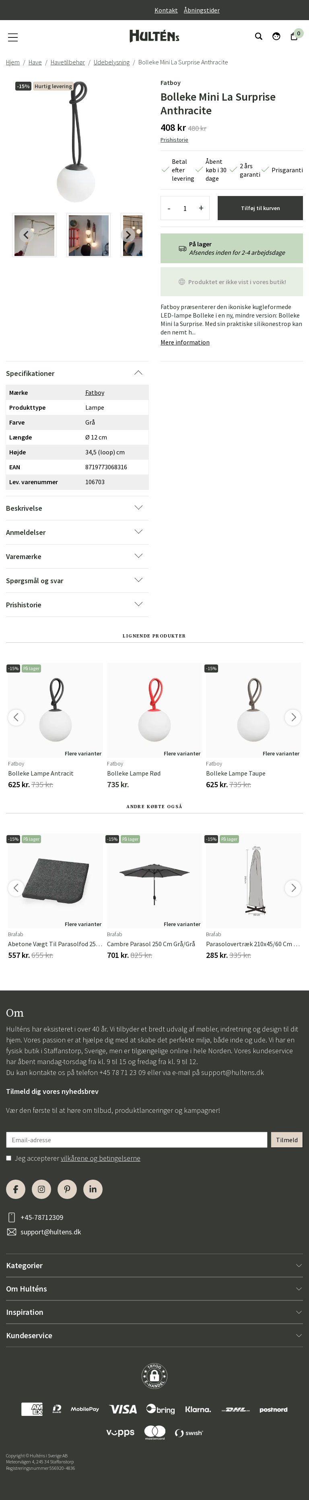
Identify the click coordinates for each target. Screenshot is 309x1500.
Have (35, 62)
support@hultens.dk (232, 1072)
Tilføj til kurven (260, 208)
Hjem (13, 62)
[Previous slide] (26, 235)
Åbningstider (202, 10)
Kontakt (166, 10)
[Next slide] (128, 235)
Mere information (185, 342)
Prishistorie (174, 139)
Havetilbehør (68, 62)
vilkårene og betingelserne (100, 1158)
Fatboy (171, 82)
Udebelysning (112, 62)
